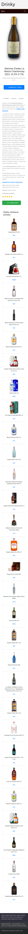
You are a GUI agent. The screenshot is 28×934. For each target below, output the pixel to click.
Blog (12, 930)
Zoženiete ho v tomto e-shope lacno (12, 182)
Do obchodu (12, 203)
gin (24, 924)
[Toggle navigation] (25, 11)
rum (21, 924)
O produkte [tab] (6, 98)
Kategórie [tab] (21, 98)
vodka (2, 925)
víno (6, 925)
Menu (3, 11)
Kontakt (16, 930)
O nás (21, 930)
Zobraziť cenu (15, 87)
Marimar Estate (17, 78)
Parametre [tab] (13, 98)
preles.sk (7, 930)
